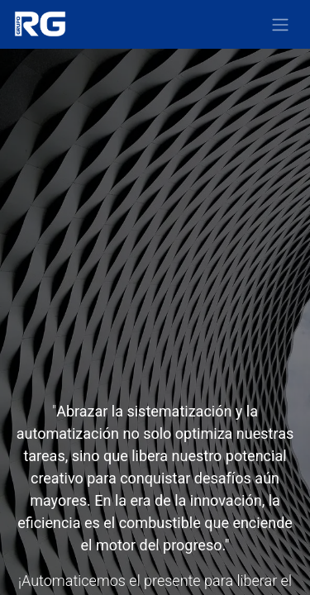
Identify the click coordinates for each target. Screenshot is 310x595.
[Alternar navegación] (280, 24)
